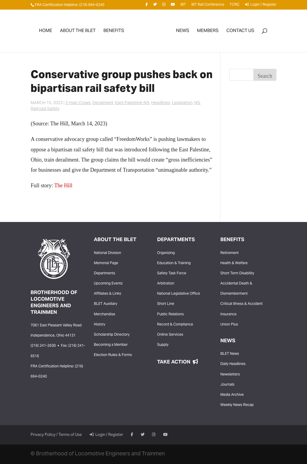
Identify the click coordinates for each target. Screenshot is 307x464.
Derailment (102, 103)
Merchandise (104, 314)
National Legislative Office (178, 294)
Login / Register (260, 6)
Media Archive (232, 395)
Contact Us (240, 32)
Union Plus (229, 324)
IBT (183, 6)
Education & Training (174, 263)
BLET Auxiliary (105, 304)
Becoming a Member (111, 345)
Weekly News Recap (237, 405)
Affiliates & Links (107, 294)
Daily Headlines (233, 364)
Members (208, 32)
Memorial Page (106, 263)
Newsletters (230, 374)
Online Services (170, 335)
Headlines (160, 103)
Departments (104, 273)
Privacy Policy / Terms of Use (56, 435)
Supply (162, 345)
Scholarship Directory (112, 335)
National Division (107, 253)
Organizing (166, 253)
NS (197, 103)
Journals (227, 385)
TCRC (235, 6)
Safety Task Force (171, 273)
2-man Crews (78, 103)
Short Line (165, 304)
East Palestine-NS (132, 103)
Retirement (229, 253)
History (99, 324)
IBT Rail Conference (207, 6)
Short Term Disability (237, 273)
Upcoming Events (108, 283)
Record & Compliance (175, 324)
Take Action (177, 362)
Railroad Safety (45, 109)
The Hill (63, 185)
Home (45, 32)
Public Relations (170, 314)
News (182, 32)
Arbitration (165, 283)
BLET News (229, 354)
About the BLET (78, 32)
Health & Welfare (234, 263)
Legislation (182, 103)
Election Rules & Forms (113, 355)
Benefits (113, 32)
